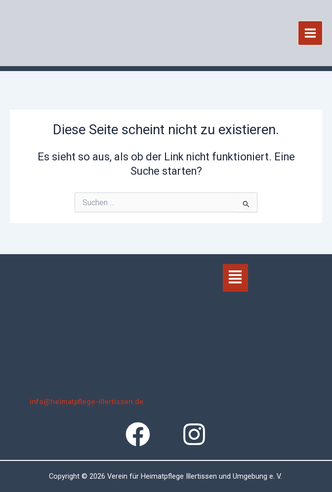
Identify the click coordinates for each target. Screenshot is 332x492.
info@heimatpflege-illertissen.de (87, 401)
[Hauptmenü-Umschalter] (310, 34)
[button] (235, 278)
